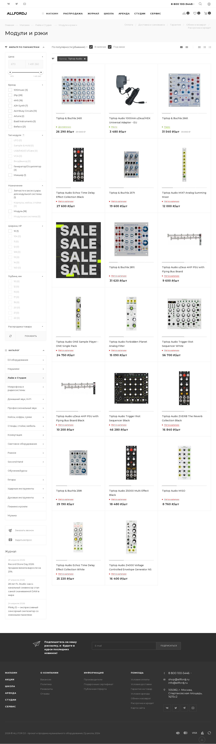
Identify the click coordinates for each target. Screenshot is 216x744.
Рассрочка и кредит (142, 703)
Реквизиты (46, 689)
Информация (94, 672)
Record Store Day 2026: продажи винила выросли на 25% (24, 568)
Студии (10, 699)
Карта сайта (138, 707)
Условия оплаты (140, 679)
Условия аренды (140, 693)
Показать (31, 336)
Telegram (184, 708)
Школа (10, 686)
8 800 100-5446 (178, 673)
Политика (46, 684)
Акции (9, 679)
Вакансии (45, 679)
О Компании (49, 672)
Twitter (175, 708)
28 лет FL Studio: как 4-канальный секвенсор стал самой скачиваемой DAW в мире (23, 589)
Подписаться (169, 645)
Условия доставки (141, 684)
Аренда (10, 693)
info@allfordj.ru (178, 682)
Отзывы (44, 693)
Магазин (11, 672)
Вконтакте (167, 708)
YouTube (193, 708)
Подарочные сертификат (98, 684)
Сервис (10, 706)
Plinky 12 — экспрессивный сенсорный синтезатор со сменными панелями (23, 611)
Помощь (137, 672)
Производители (93, 679)
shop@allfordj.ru (178, 679)
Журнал (10, 551)
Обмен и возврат (141, 698)
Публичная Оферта (95, 689)
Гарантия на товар (141, 689)
